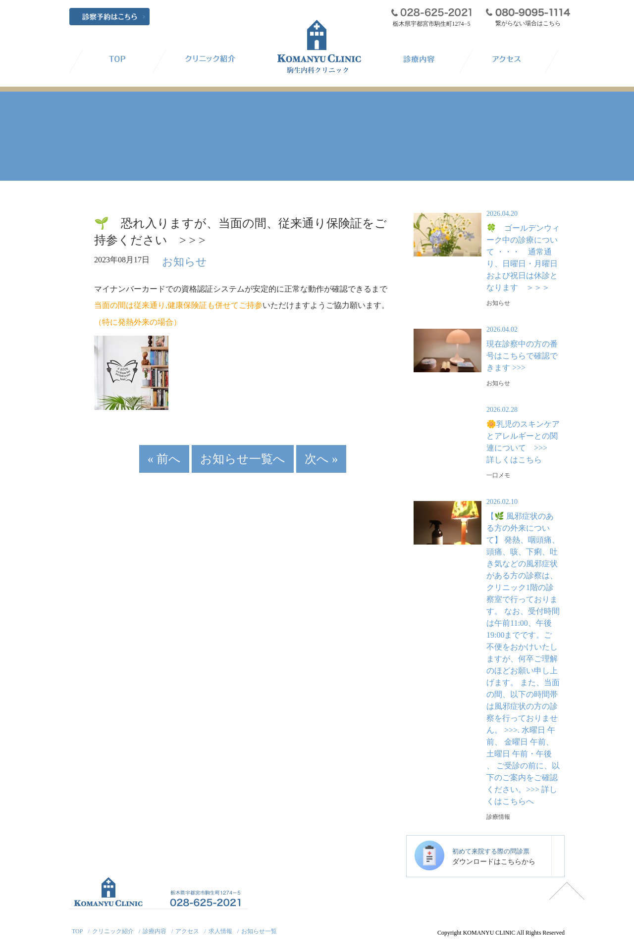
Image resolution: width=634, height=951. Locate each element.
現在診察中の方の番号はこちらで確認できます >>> (522, 356)
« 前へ (190, 448)
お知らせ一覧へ (242, 448)
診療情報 (498, 816)
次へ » (296, 448)
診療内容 (154, 931)
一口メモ (498, 475)
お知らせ (178, 259)
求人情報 (220, 931)
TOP (77, 931)
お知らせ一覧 (259, 931)
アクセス (187, 931)
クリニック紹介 (113, 931)
